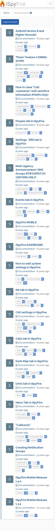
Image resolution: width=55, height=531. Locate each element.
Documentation (25, 38)
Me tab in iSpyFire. (27, 289)
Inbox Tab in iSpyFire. (29, 402)
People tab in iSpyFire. (30, 121)
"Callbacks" (23, 425)
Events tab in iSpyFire (30, 199)
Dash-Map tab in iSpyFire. (32, 361)
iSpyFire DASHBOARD (29, 244)
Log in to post (10, 22)
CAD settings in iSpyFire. (31, 312)
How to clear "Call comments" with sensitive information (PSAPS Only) (32, 91)
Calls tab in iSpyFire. (29, 338)
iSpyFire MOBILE (26, 222)
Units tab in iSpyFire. (29, 383)
